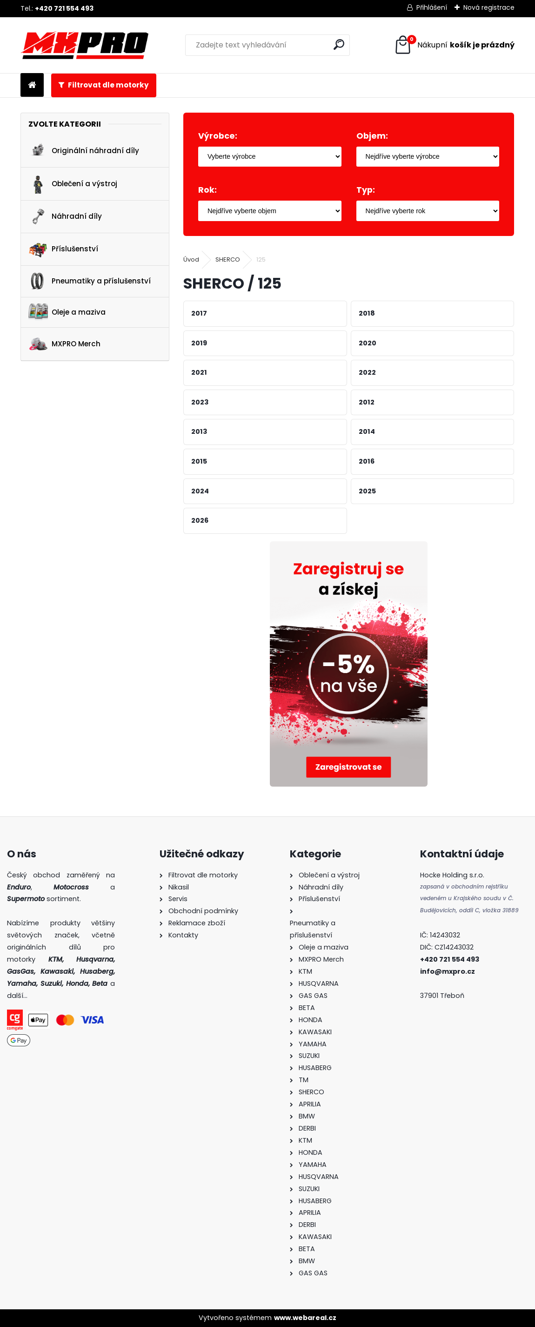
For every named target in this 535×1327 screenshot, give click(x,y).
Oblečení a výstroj (72, 184)
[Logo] (84, 45)
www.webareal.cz (305, 1317)
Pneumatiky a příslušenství (89, 281)
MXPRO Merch (64, 344)
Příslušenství (63, 249)
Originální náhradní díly (83, 151)
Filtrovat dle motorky (108, 85)
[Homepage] (32, 85)
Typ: (365, 189)
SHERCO (227, 259)
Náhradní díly (65, 216)
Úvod (191, 259)
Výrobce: (217, 135)
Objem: (372, 135)
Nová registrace (489, 7)
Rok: (207, 189)
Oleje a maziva (67, 312)
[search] (339, 44)
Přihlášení (431, 7)
